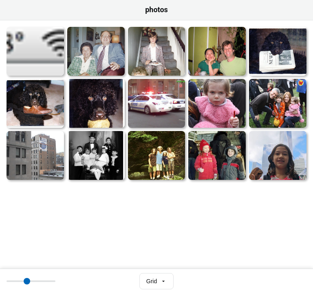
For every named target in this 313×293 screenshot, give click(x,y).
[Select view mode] (156, 281)
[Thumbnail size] (31, 281)
